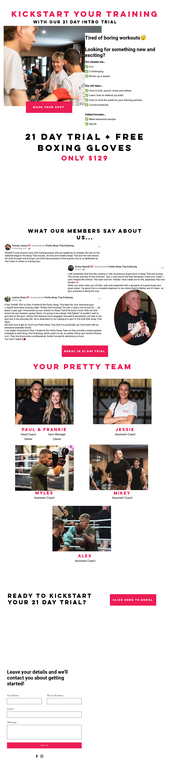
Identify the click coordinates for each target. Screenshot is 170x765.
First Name (13, 695)
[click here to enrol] (133, 600)
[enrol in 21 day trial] (85, 351)
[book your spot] (49, 107)
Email (10, 709)
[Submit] (44, 745)
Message (12, 722)
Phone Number (55, 695)
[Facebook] (37, 756)
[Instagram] (42, 756)
